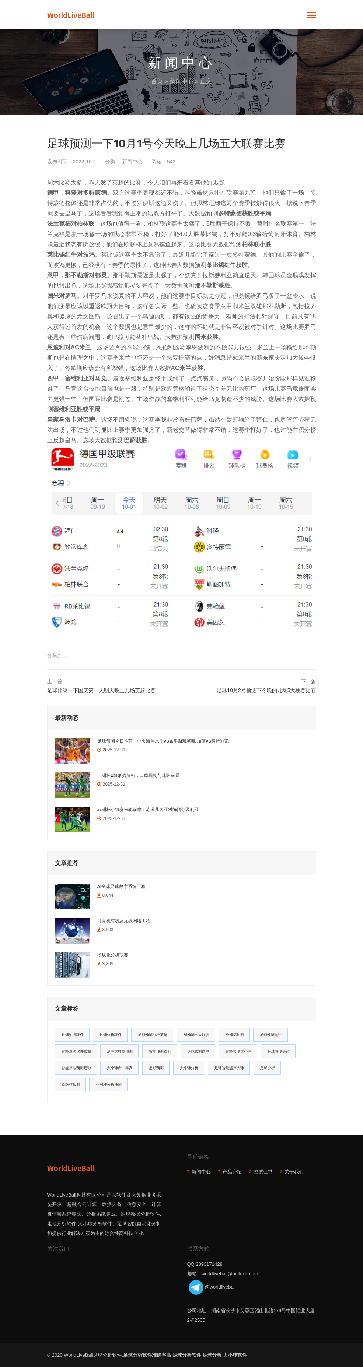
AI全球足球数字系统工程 (121, 886)
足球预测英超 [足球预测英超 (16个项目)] (279, 1051)
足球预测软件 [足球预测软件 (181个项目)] (73, 1035)
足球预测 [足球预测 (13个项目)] (156, 1068)
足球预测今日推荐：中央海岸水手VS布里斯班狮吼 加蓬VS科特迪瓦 (163, 741)
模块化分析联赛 (112, 955)
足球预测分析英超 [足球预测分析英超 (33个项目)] (152, 1035)
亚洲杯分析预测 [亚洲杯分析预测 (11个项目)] (109, 1084)
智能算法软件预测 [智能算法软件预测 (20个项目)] (76, 1051)
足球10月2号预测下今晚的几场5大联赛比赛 (266, 690)
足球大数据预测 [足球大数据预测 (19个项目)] (120, 1051)
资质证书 (263, 1171)
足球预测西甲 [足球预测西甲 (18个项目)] (198, 1051)
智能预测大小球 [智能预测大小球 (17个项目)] (238, 1051)
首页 (157, 81)
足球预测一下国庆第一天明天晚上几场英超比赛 (101, 690)
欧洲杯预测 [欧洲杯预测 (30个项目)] (235, 1035)
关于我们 (294, 1171)
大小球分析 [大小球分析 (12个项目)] (189, 1068)
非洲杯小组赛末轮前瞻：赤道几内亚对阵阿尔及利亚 (148, 809)
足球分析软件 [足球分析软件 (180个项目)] (111, 1035)
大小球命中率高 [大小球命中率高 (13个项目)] (120, 1068)
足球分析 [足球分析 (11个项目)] (267, 1068)
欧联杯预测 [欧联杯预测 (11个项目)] (71, 1084)
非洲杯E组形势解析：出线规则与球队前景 (138, 775)
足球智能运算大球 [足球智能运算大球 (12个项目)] (229, 1068)
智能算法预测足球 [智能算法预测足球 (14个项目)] (76, 1068)
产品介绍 (232, 1171)
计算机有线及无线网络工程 (123, 920)
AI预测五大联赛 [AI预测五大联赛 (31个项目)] (196, 1035)
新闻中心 (181, 81)
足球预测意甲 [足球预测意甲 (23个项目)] (271, 1035)
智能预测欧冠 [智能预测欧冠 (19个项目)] (160, 1051)
